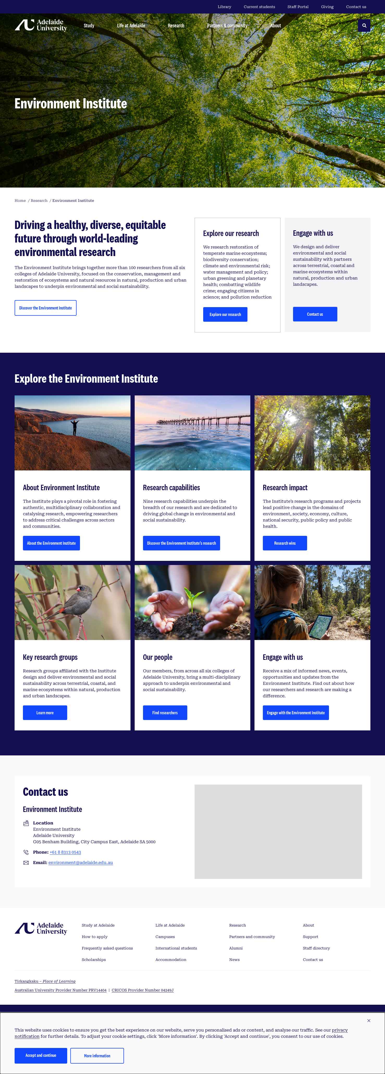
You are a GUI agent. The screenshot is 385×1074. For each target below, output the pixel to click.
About (308, 925)
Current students (259, 7)
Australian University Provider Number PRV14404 (61, 990)
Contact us (356, 7)
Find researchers (165, 713)
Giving (327, 7)
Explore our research (225, 314)
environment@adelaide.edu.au (80, 862)
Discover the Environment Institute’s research (181, 543)
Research (237, 925)
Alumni (236, 948)
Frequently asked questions (107, 948)
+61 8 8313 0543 (65, 852)
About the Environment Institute (51, 543)
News (234, 960)
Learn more (45, 713)
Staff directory (316, 948)
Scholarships (94, 960)
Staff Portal (298, 7)
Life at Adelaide (170, 925)
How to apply (95, 937)
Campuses (165, 937)
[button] (368, 1021)
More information (97, 1056)
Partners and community (252, 937)
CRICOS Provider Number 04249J (143, 990)
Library (224, 7)
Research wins (285, 543)
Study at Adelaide (98, 925)
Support (310, 937)
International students (176, 948)
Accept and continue (41, 1055)
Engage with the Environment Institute (296, 713)
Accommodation (171, 960)
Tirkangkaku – (45, 981)
